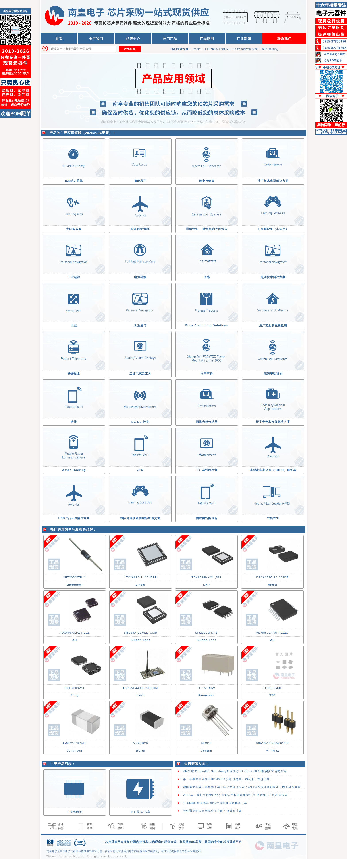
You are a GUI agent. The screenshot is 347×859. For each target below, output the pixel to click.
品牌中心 (133, 38)
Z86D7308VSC (74, 688)
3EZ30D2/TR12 (74, 577)
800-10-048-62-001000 (272, 743)
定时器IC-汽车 (140, 811)
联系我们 (284, 38)
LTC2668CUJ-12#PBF (140, 577)
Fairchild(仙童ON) (217, 49)
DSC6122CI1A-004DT (272, 577)
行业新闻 (244, 38)
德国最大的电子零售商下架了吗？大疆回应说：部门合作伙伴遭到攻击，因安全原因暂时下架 (246, 787)
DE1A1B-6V (206, 688)
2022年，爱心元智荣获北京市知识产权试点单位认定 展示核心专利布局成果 (235, 795)
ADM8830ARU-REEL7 (272, 632)
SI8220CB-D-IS (206, 632)
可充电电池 (74, 811)
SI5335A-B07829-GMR (140, 632)
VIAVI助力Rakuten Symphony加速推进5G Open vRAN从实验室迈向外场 (235, 771)
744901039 (140, 743)
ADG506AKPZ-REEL (74, 632)
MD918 (206, 743)
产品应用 (207, 38)
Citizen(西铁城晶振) (246, 49)
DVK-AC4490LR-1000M (140, 688)
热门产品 (170, 38)
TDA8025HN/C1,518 (206, 577)
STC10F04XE (272, 688)
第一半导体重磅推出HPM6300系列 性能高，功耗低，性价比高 (226, 779)
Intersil (197, 49)
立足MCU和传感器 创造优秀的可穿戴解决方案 (215, 803)
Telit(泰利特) (270, 49)
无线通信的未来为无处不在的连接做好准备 (212, 811)
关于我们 (96, 38)
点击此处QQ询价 (335, 54)
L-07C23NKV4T (74, 743)
